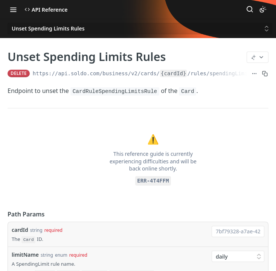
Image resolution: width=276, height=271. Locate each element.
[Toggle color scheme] (262, 9)
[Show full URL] (254, 73)
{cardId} (173, 73)
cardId (20, 229)
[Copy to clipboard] (264, 73)
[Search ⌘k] (249, 9)
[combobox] (238, 231)
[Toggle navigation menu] (13, 9)
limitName (25, 254)
